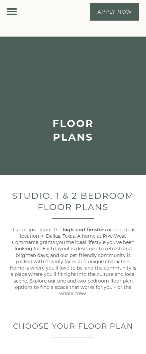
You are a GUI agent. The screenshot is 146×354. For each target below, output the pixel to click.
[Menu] (12, 11)
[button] (114, 12)
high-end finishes (84, 229)
